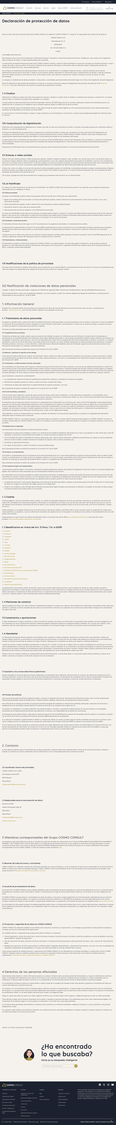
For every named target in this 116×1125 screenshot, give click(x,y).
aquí (60, 847)
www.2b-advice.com (9, 820)
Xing (5, 542)
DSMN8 (6, 550)
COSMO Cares (61, 1105)
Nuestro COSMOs (63, 8)
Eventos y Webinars (44, 1099)
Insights (53, 8)
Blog (41, 1093)
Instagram (7, 536)
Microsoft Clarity (9, 565)
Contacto (85, 2)
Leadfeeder (8, 581)
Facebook (7, 534)
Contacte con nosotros (63, 1093)
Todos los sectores (25, 1115)
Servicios (23, 1106)
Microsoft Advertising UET (13, 567)
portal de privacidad (106, 901)
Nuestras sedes (62, 1102)
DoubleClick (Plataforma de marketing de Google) (21, 570)
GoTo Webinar (9, 573)
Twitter (6, 539)
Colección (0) (109, 7)
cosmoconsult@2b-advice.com (12, 817)
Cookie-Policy (7, 1122)
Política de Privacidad (20, 1122)
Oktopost (7, 548)
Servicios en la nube (7, 1102)
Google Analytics (10, 559)
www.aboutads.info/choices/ (77, 517)
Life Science (24, 1109)
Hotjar (6, 562)
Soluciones (38, 8)
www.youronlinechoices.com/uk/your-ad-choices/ (24, 519)
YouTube (7, 545)
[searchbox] (96, 8)
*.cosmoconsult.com (14, 310)
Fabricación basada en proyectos (29, 1098)
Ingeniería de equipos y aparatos (29, 1112)
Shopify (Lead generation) (13, 584)
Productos (4, 1093)
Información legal (33, 1122)
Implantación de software (8, 1099)
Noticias (42, 1096)
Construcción (24, 1103)
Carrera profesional (76, 8)
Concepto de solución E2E (8, 1105)
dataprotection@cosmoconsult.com (14, 784)
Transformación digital (7, 1096)
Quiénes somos (62, 1096)
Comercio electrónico (26, 1101)
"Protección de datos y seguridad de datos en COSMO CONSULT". (33, 955)
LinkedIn (7, 531)
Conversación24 (9, 576)
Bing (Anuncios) (9, 556)
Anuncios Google (9, 553)
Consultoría (29, 8)
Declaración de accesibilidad (49, 1122)
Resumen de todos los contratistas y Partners (30, 870)
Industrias (46, 8)
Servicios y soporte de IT (8, 1108)
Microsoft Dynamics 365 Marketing (15, 579)
